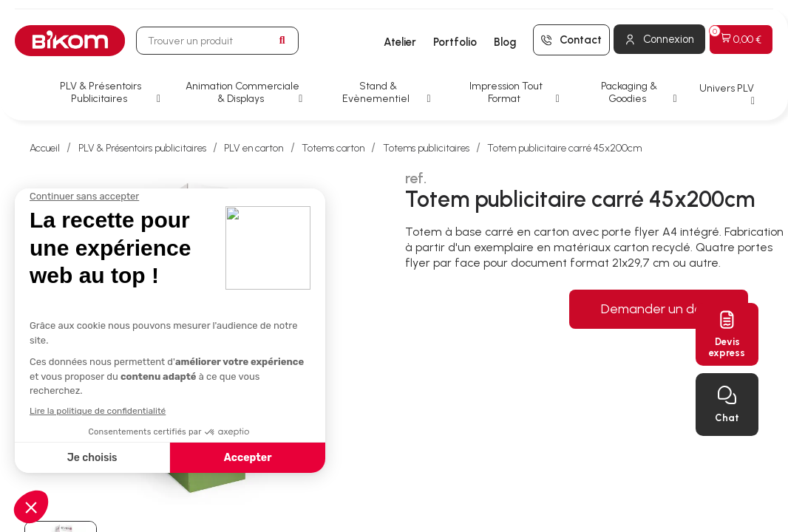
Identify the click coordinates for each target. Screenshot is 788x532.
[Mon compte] (659, 39)
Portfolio (455, 42)
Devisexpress (727, 347)
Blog (505, 42)
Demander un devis (659, 309)
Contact (581, 40)
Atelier (400, 42)
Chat (727, 417)
